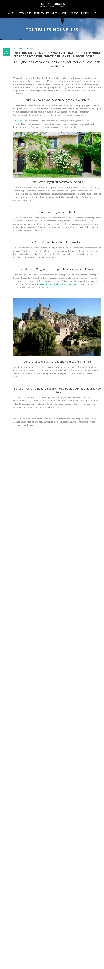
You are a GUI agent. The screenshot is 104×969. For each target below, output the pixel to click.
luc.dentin (20, 49)
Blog (31, 49)
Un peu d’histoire (59, 13)
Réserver (85, 13)
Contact (74, 13)
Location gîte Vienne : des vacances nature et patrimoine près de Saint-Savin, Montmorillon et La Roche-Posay (57, 54)
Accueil (11, 13)
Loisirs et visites (41, 13)
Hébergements (24, 13)
